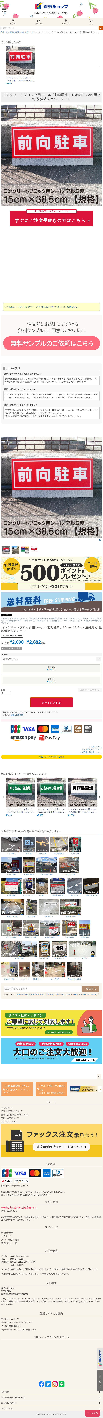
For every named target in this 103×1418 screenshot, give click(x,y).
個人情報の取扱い (9, 1403)
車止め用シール (27, 32)
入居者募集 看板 (37, 995)
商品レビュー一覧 (9, 1243)
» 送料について (95, 747)
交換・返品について (10, 1118)
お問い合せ (38, 22)
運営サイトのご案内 (51, 1313)
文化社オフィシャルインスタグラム (17, 1322)
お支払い (51, 1164)
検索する (91, 989)
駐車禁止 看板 (22, 995)
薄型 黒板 (60, 995)
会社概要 (51, 1283)
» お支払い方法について (92, 749)
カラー (5, 655)
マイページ (65, 22)
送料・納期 (51, 1202)
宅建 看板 (49, 995)
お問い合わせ (7, 1408)
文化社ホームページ (10, 1319)
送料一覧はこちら (9, 1211)
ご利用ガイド (7, 1107)
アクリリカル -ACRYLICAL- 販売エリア (18, 1329)
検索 (101, 28)
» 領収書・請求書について (91, 752)
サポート (51, 1102)
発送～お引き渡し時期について (15, 1114)
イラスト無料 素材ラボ (11, 1326)
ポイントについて (9, 1121)
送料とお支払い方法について (22, 1195)
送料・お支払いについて (12, 1111)
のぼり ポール (72, 995)
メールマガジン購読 (10, 1240)
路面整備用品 (14, 32)
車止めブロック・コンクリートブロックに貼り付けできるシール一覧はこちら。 (43, 307)
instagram (28, 1358)
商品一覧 (13, 22)
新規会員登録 (7, 1233)
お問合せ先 (51, 1250)
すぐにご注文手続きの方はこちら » (52, 217)
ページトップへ (99, 1076)
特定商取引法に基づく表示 (13, 1397)
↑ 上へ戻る (92, 1413)
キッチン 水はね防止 (88, 995)
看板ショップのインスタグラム (51, 1337)
